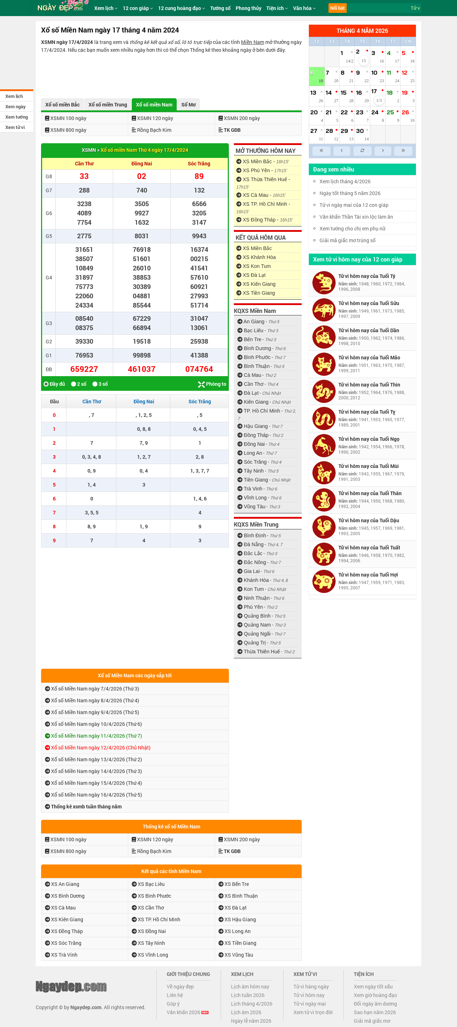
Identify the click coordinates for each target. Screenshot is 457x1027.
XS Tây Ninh (148, 942)
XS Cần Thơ (148, 907)
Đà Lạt (247, 393)
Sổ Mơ (188, 104)
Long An (249, 453)
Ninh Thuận (253, 598)
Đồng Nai (251, 444)
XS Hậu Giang (237, 919)
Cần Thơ (250, 384)
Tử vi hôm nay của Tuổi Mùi (368, 466)
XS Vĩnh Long (150, 954)
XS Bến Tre (234, 884)
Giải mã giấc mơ (372, 1020)
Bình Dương (254, 348)
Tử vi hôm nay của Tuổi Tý (366, 276)
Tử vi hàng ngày (311, 986)
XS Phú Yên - (261, 170)
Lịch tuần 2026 (248, 995)
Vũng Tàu (251, 506)
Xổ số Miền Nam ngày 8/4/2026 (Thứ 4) (92, 700)
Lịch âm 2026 (246, 1012)
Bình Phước (254, 357)
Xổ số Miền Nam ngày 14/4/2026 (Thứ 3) (93, 771)
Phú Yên (250, 607)
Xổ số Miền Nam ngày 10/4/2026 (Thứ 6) (93, 724)
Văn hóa (304, 8)
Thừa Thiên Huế (258, 651)
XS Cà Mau (60, 907)
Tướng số (220, 8)
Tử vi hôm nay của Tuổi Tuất (369, 547)
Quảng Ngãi (254, 634)
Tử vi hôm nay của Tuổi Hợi (368, 574)
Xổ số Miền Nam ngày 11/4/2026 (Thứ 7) (93, 735)
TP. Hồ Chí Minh (258, 411)
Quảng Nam (254, 625)
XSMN (89, 149)
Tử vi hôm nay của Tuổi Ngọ (369, 438)
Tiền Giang (252, 480)
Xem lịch (14, 96)
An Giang (251, 321)
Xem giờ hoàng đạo (375, 995)
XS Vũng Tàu (236, 954)
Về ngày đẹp (180, 986)
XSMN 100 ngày (65, 118)
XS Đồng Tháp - (264, 220)
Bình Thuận (253, 366)
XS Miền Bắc (254, 248)
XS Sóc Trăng (63, 942)
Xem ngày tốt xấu (373, 986)
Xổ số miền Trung (108, 104)
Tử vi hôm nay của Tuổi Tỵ (366, 411)
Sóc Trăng (252, 462)
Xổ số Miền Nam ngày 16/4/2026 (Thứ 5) (93, 794)
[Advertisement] (171, 74)
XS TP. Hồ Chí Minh (156, 919)
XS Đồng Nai (149, 931)
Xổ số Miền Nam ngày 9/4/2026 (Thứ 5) (92, 712)
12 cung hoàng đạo (181, 8)
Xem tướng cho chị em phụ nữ (352, 228)
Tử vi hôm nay (309, 995)
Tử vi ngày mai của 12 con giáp (354, 204)
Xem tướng (16, 117)
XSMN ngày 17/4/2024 (67, 42)
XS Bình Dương (65, 895)
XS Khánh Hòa (256, 257)
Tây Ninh (250, 471)
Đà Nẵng (250, 544)
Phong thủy (248, 8)
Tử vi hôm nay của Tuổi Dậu (368, 520)
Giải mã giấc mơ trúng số (348, 240)
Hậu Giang (252, 426)
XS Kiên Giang (256, 284)
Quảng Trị (251, 642)
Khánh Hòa (253, 580)
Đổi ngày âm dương (375, 1003)
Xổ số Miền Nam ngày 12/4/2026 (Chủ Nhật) (98, 747)
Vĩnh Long (252, 497)
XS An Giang (62, 884)
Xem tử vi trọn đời (313, 1012)
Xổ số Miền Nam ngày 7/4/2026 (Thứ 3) (92, 688)
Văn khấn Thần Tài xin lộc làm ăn (356, 216)
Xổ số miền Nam (154, 104)
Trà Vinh (249, 489)
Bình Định (251, 535)
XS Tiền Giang (255, 293)
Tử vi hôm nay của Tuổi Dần (368, 330)
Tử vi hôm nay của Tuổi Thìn (369, 384)
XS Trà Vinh (61, 954)
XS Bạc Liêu (148, 884)
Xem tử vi (15, 127)
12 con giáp (138, 8)
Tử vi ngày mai (309, 1003)
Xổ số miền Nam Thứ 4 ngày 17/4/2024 (144, 149)
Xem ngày (15, 106)
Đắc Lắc (249, 553)
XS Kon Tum (253, 266)
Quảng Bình (254, 616)
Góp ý (173, 1003)
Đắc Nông (251, 562)
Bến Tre (249, 339)
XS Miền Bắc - (262, 161)
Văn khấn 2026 (188, 1012)
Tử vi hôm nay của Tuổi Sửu (368, 303)
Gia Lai (248, 571)
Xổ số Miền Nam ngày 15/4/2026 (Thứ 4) (93, 782)
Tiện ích (277, 8)
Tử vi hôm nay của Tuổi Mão (369, 357)
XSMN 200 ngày (239, 118)
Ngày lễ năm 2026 (251, 1020)
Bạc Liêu (250, 330)
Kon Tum (250, 589)
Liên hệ (175, 995)
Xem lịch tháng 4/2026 (345, 181)
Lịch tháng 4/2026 (251, 1003)
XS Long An (235, 931)
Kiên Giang (252, 402)
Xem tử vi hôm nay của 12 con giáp (357, 259)
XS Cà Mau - (261, 195)
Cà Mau (249, 375)
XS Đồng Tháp (64, 931)
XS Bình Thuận (238, 895)
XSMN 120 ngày (152, 118)
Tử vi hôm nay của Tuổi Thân (370, 493)
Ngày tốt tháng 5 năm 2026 (355, 193)
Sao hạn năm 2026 (375, 1012)
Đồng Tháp (252, 435)
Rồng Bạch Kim (151, 129)
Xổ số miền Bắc (62, 104)
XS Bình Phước (151, 895)
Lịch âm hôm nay (250, 986)
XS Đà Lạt (251, 275)
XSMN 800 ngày (65, 129)
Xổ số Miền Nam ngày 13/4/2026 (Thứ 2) (93, 759)
